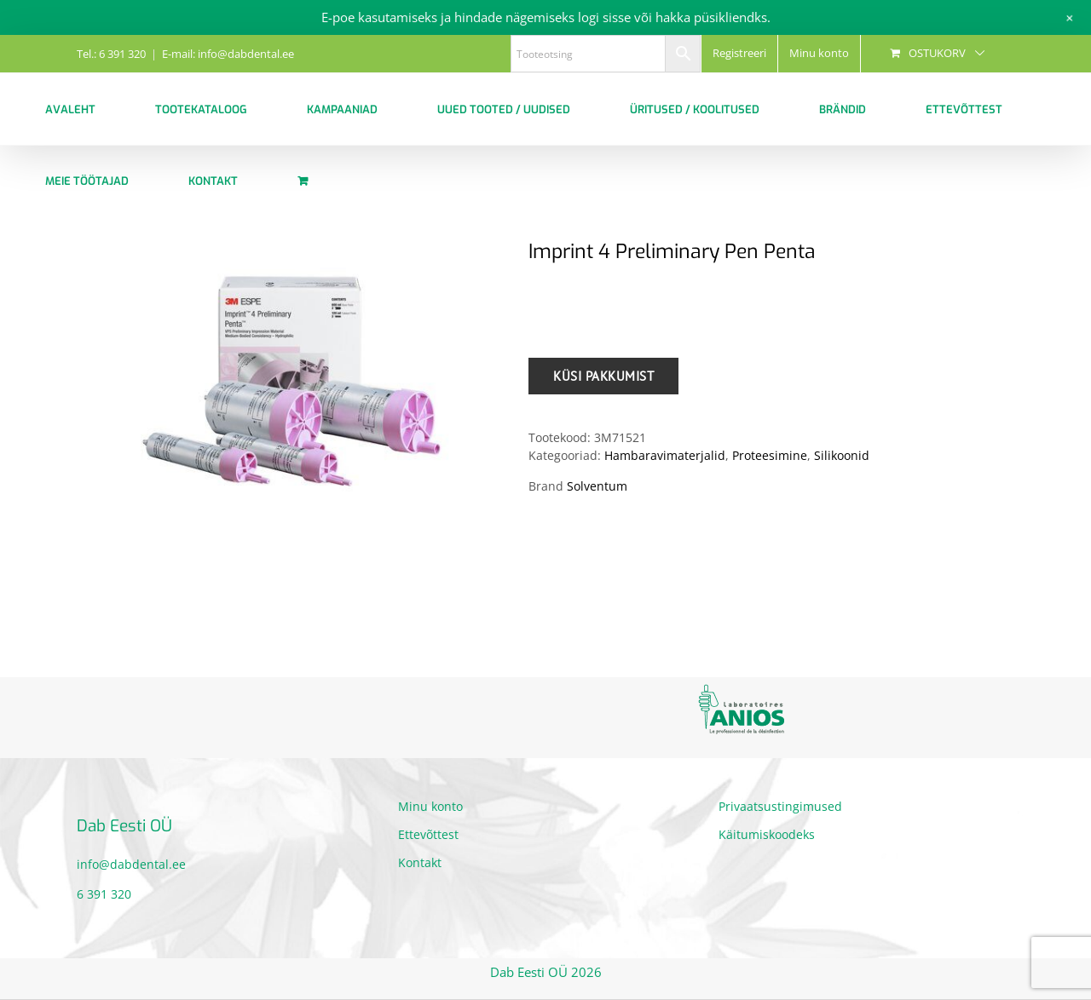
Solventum (597, 486)
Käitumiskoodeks (767, 834)
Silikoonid (841, 455)
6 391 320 (104, 894)
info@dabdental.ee (131, 864)
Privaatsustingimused (780, 806)
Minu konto (430, 806)
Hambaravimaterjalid (664, 455)
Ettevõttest (428, 834)
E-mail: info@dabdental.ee (228, 53)
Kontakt (420, 862)
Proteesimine (769, 455)
